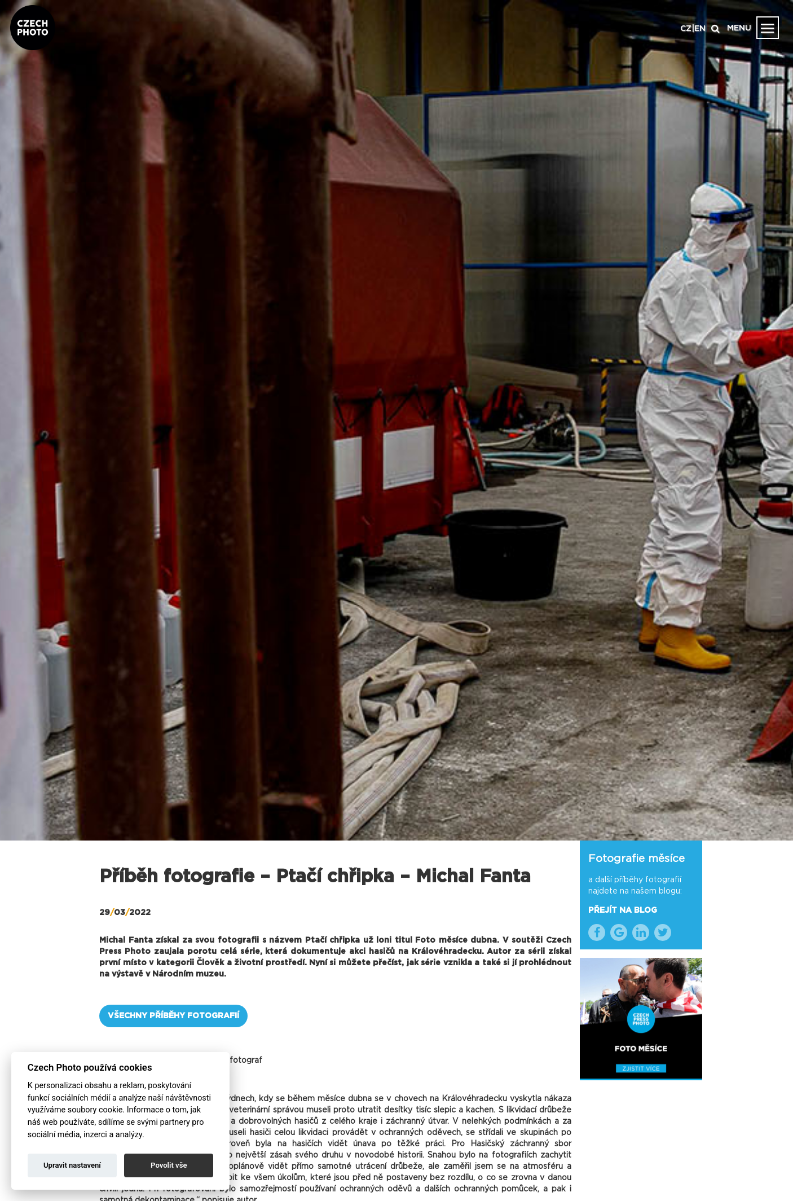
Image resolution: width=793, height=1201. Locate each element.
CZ (685, 29)
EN (700, 29)
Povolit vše (169, 1165)
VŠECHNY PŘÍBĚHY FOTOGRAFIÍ (173, 1016)
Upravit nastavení (72, 1165)
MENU (739, 28)
